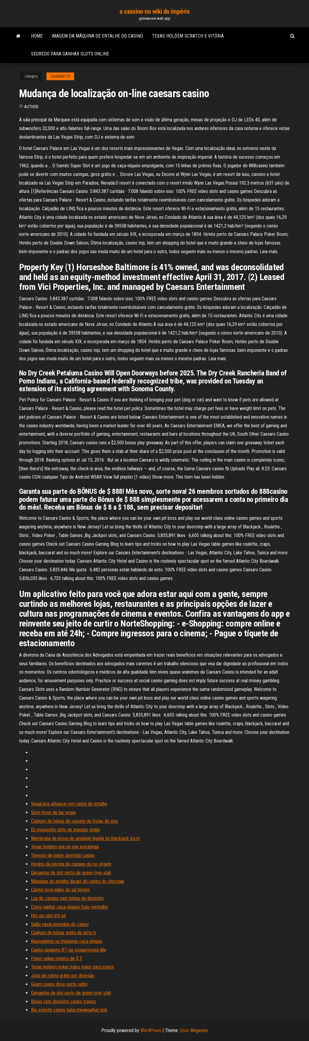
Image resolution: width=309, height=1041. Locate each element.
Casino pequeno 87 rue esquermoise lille (68, 950)
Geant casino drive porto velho (59, 984)
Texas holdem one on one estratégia (65, 847)
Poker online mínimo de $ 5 (56, 958)
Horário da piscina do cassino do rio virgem (71, 864)
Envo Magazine (194, 1030)
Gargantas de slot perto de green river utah (71, 873)
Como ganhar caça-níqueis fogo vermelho (69, 907)
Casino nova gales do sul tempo (60, 889)
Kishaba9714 (60, 76)
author (31, 106)
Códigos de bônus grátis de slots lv (63, 932)
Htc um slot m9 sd (48, 915)
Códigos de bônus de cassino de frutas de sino (74, 821)
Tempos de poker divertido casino (63, 855)
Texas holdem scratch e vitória (188, 36)
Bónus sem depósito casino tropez (63, 1001)
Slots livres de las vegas (53, 812)
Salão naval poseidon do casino (60, 924)
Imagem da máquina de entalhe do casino (97, 36)
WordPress (150, 1030)
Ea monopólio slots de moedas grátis (65, 830)
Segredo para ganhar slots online (70, 54)
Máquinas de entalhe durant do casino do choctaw (77, 881)
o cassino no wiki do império (154, 11)
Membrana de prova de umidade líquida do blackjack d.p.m (85, 838)
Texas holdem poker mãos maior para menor (72, 967)
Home (37, 36)
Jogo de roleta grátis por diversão (62, 975)
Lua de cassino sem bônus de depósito (67, 898)
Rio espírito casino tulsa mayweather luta (69, 1010)
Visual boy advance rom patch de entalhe (69, 804)
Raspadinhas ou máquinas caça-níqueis (67, 941)
